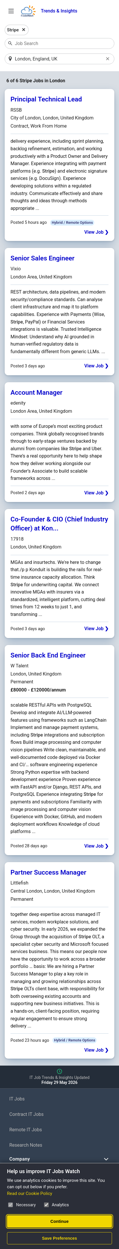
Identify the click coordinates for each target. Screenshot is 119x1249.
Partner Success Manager (48, 872)
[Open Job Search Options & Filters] (11, 11)
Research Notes (25, 1145)
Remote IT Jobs (25, 1129)
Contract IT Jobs (26, 1114)
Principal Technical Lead (46, 99)
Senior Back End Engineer (47, 655)
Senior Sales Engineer (42, 258)
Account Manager (36, 392)
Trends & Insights (59, 11)
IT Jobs (17, 1099)
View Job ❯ (96, 232)
